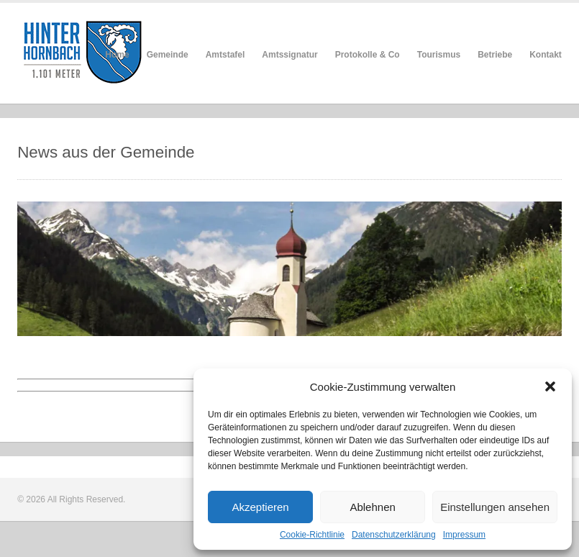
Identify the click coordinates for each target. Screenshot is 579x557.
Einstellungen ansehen (495, 507)
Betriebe (495, 55)
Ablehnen (372, 507)
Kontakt (545, 55)
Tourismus (438, 55)
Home (117, 55)
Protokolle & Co (367, 55)
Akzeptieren (260, 507)
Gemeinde (167, 55)
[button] (550, 386)
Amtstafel (225, 55)
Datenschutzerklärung (394, 534)
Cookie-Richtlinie (312, 534)
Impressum (464, 534)
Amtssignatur (289, 55)
